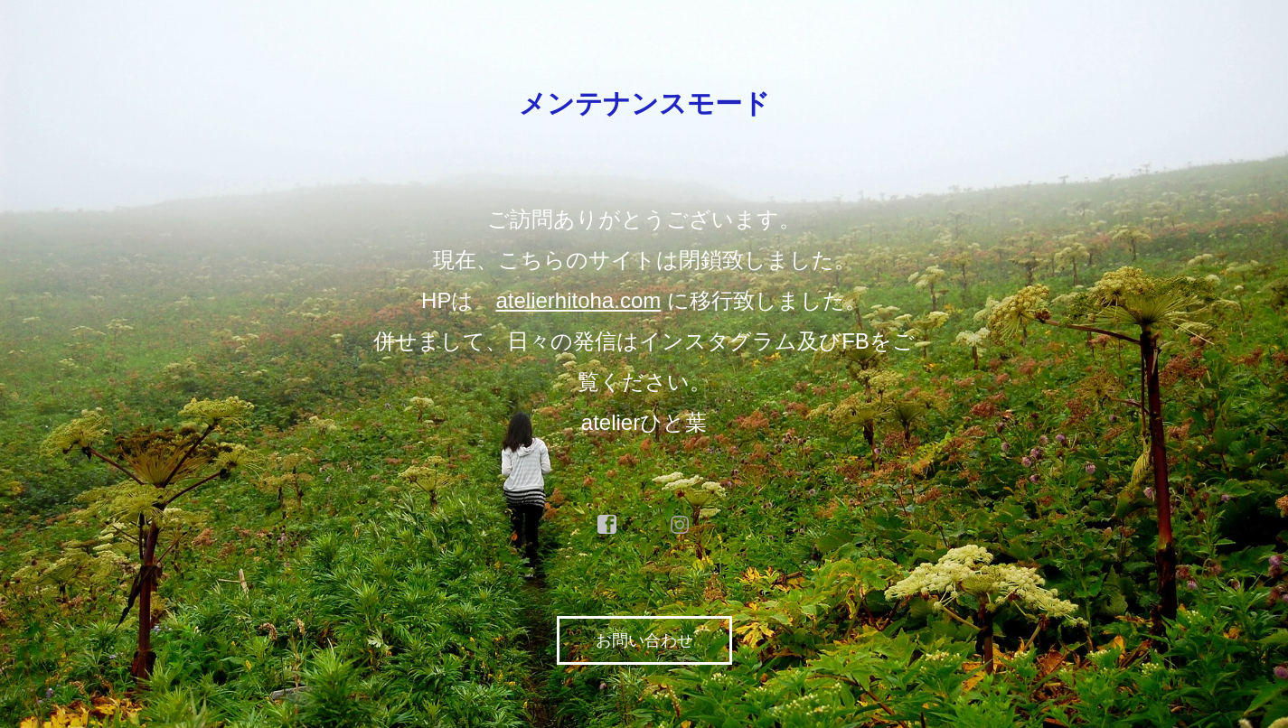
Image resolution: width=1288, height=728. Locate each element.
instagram (681, 525)
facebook (607, 525)
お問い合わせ (644, 640)
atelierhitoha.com (578, 300)
